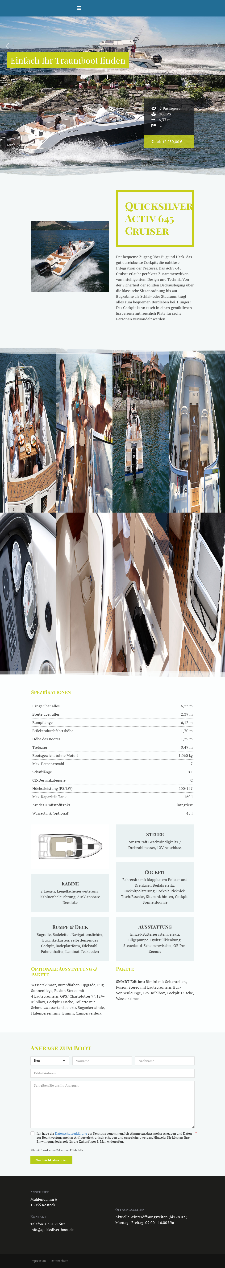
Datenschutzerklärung (71, 1133)
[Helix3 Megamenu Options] (79, 8)
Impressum (38, 1261)
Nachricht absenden (51, 1160)
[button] (7, 45)
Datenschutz (59, 1261)
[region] (112, 45)
